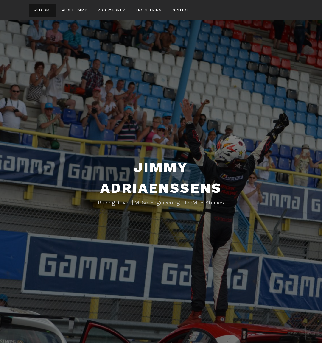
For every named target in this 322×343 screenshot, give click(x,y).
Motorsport (109, 10)
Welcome (43, 10)
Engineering (148, 10)
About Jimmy (74, 10)
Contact (180, 10)
